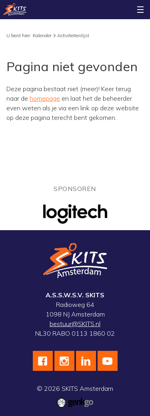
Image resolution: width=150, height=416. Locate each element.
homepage (45, 98)
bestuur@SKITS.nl (75, 324)
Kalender (42, 35)
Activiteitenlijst (73, 35)
